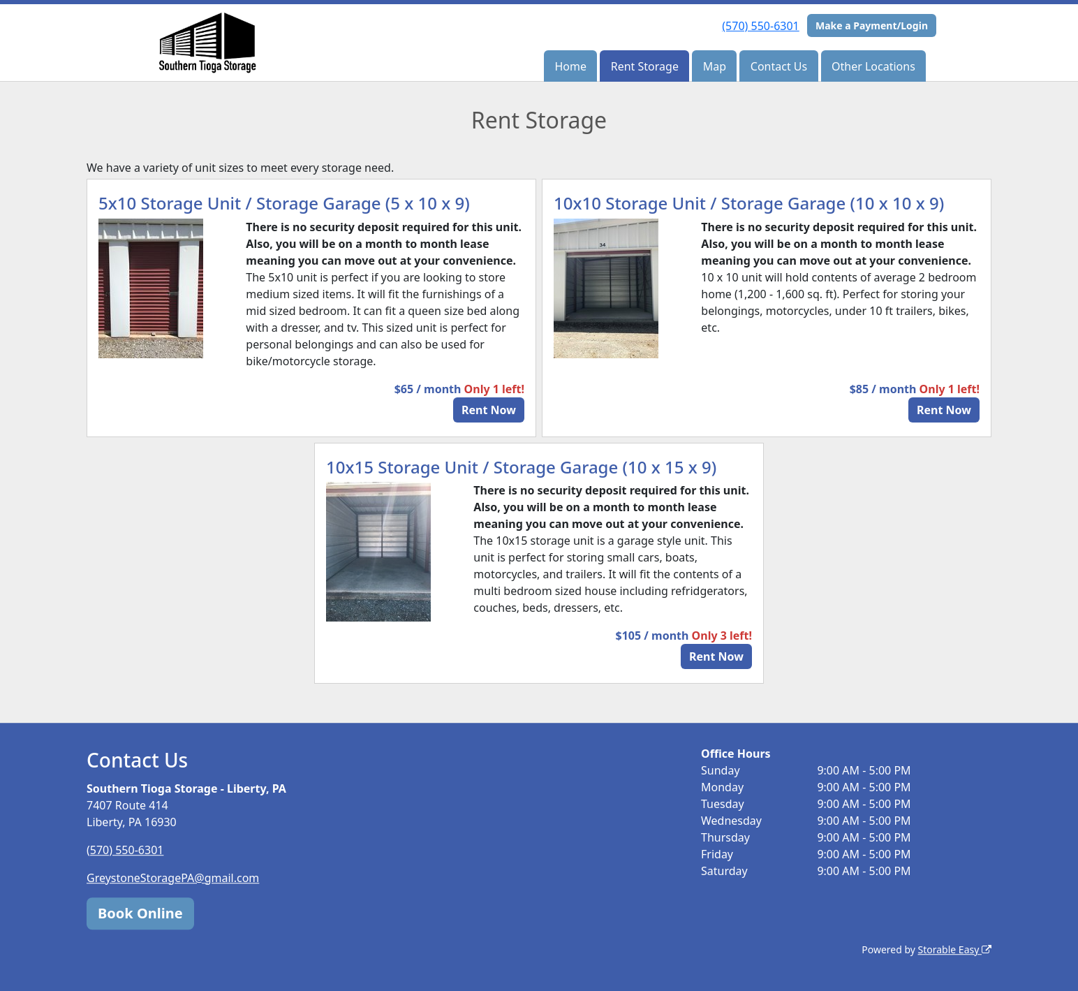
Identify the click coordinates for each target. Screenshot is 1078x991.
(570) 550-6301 (760, 26)
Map (714, 66)
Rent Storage (645, 66)
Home (570, 66)
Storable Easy (954, 949)
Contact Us (779, 66)
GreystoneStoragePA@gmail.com (173, 878)
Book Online (140, 913)
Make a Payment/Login (871, 25)
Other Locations (873, 66)
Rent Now (489, 410)
